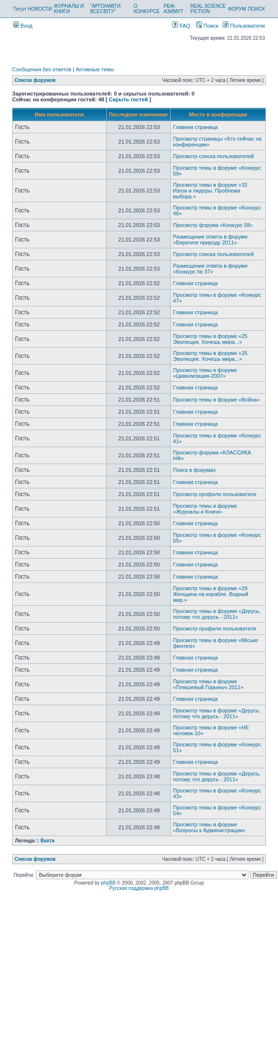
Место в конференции (218, 114)
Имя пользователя (59, 114)
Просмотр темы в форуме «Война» (216, 400)
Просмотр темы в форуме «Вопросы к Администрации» (209, 827)
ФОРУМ (237, 9)
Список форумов (35, 80)
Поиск (207, 26)
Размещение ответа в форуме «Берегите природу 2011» (210, 239)
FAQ (181, 26)
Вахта (47, 840)
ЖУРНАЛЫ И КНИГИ (69, 8)
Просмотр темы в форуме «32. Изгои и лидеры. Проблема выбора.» (211, 190)
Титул (19, 9)
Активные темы (95, 69)
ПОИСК (256, 9)
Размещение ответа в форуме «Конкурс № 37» (210, 268)
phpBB (108, 883)
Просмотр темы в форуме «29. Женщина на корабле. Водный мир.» (211, 594)
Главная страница (195, 127)
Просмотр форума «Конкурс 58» (213, 225)
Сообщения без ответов (41, 69)
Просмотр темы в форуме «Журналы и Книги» (205, 509)
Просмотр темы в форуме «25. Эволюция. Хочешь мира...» (211, 339)
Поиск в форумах (194, 470)
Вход (23, 26)
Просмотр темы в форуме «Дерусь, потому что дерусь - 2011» (217, 614)
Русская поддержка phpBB (139, 888)
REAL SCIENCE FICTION (208, 8)
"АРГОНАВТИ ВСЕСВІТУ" (105, 8)
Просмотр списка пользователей (213, 156)
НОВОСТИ (40, 9)
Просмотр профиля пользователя (215, 494)
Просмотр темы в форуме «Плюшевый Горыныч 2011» (208, 684)
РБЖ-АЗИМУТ (173, 8)
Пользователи (244, 26)
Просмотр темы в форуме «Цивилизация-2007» (205, 373)
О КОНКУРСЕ (146, 8)
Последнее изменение (138, 114)
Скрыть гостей (128, 99)
